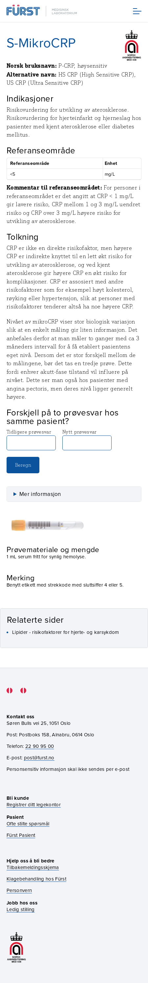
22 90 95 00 (39, 746)
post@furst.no (39, 757)
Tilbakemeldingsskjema (33, 867)
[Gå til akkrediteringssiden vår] (16, 947)
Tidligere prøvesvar (31, 439)
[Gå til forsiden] (42, 11)
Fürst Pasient (21, 835)
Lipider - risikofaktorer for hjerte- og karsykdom (65, 632)
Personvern (19, 890)
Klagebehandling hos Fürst (36, 878)
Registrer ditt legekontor (34, 804)
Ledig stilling (20, 909)
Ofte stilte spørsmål (28, 823)
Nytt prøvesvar (87, 439)
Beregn (23, 465)
